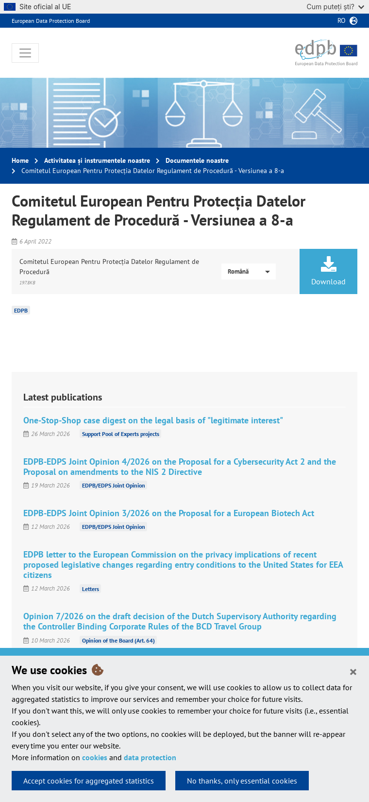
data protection (150, 757)
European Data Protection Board (51, 20)
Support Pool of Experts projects (120, 433)
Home (20, 160)
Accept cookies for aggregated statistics (88, 780)
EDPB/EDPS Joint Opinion (113, 485)
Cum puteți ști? (335, 6)
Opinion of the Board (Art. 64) (118, 640)
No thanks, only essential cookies (242, 780)
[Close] (353, 671)
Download (328, 271)
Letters (90, 588)
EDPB (21, 310)
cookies (94, 757)
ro (341, 20)
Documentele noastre (197, 160)
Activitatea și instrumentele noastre (97, 160)
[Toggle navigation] (25, 53)
